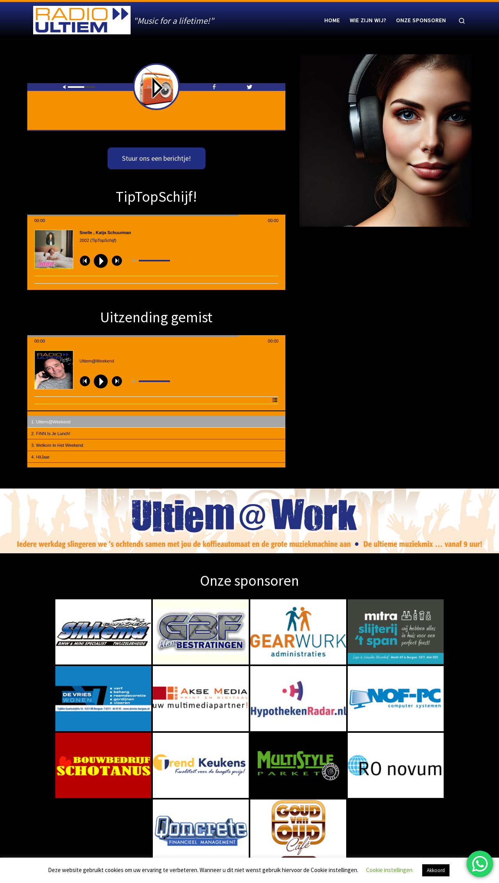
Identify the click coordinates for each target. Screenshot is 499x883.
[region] (249, 521)
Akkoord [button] (436, 870)
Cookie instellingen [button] (389, 870)
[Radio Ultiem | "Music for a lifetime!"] (82, 18)
